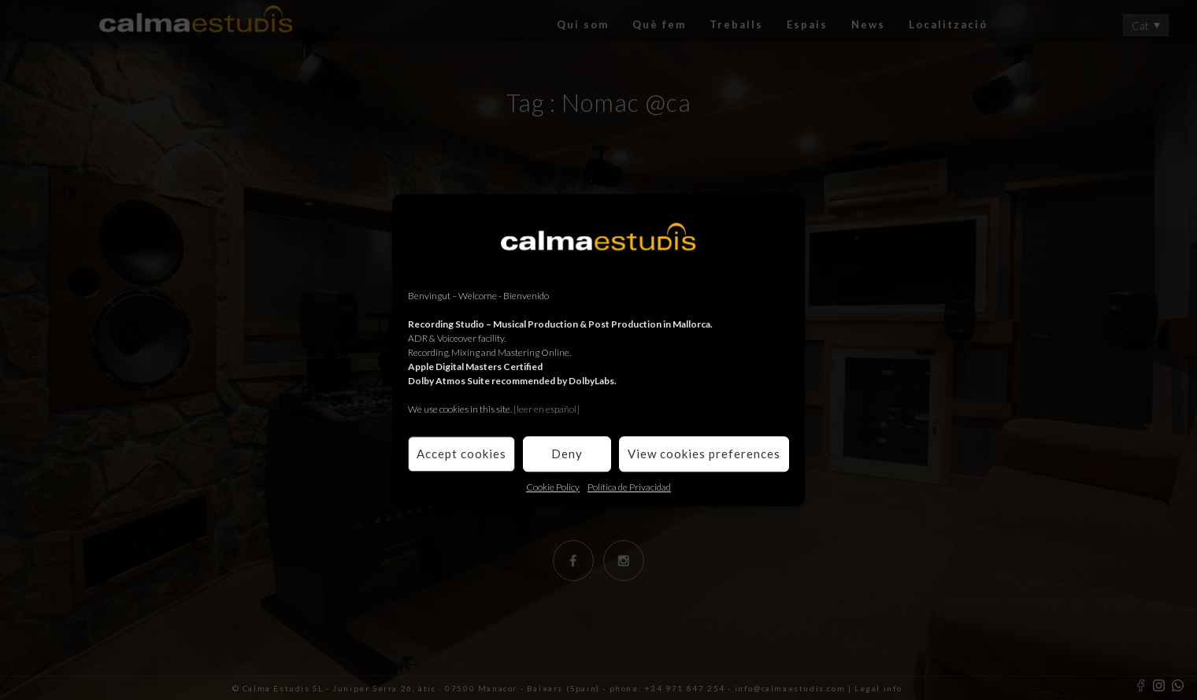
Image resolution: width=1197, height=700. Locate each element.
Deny (567, 453)
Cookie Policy (553, 487)
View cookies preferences (704, 453)
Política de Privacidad (629, 487)
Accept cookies (461, 453)
